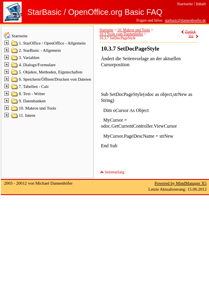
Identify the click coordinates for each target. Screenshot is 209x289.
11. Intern (27, 115)
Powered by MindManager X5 (181, 183)
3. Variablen (29, 57)
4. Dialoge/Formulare (37, 65)
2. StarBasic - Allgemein (40, 50)
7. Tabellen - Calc (34, 86)
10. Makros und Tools (37, 108)
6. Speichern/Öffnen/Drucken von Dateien (55, 79)
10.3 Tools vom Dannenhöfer (121, 34)
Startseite (20, 36)
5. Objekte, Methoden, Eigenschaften (50, 72)
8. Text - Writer (32, 94)
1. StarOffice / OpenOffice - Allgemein (52, 43)
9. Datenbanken (32, 101)
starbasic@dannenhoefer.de (185, 20)
